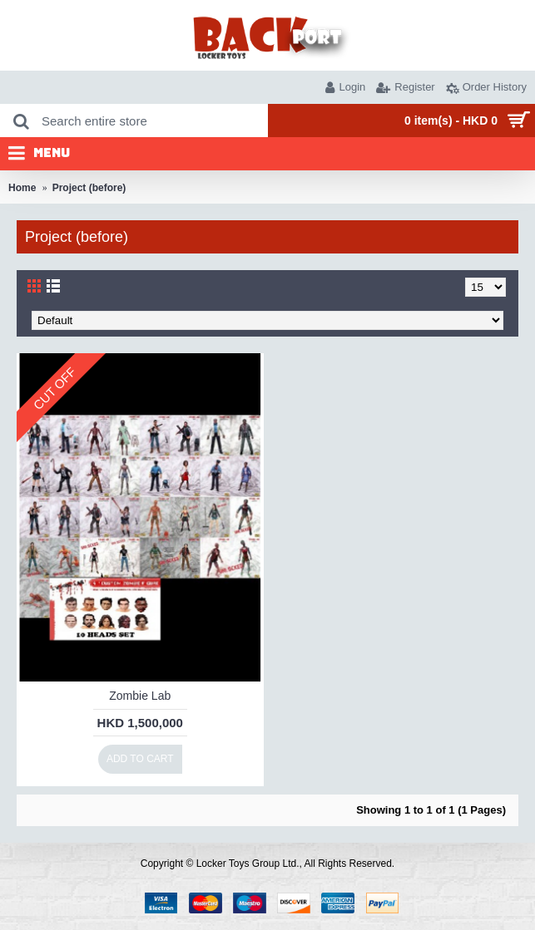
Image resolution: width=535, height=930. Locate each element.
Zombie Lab (140, 695)
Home (22, 188)
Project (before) (89, 188)
